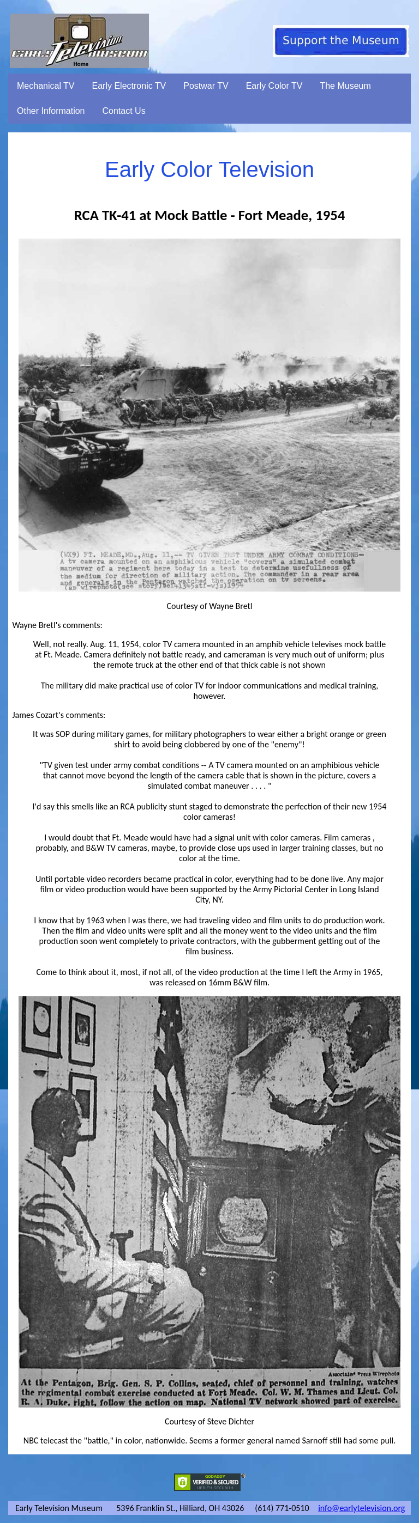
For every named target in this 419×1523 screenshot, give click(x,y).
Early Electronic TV (129, 85)
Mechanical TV (46, 85)
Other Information (51, 110)
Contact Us (124, 110)
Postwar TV (205, 85)
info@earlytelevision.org (361, 1508)
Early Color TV (274, 85)
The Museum (345, 85)
